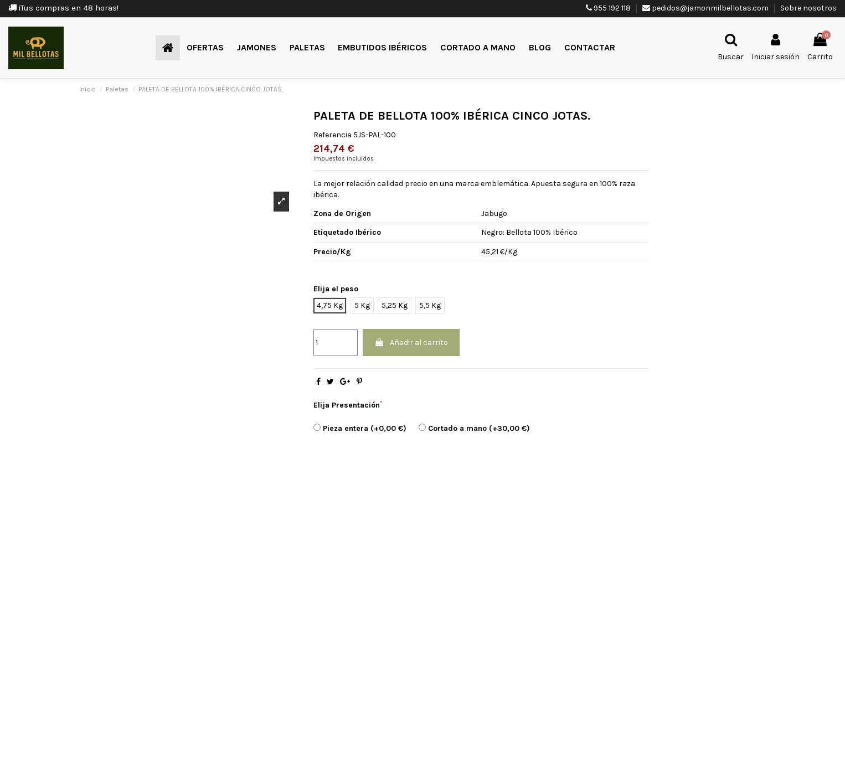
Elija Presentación (347, 405)
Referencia (332, 135)
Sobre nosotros (808, 8)
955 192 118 (612, 8)
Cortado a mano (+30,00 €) (474, 428)
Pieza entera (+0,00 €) (359, 428)
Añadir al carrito (411, 342)
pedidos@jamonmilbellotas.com (710, 8)
